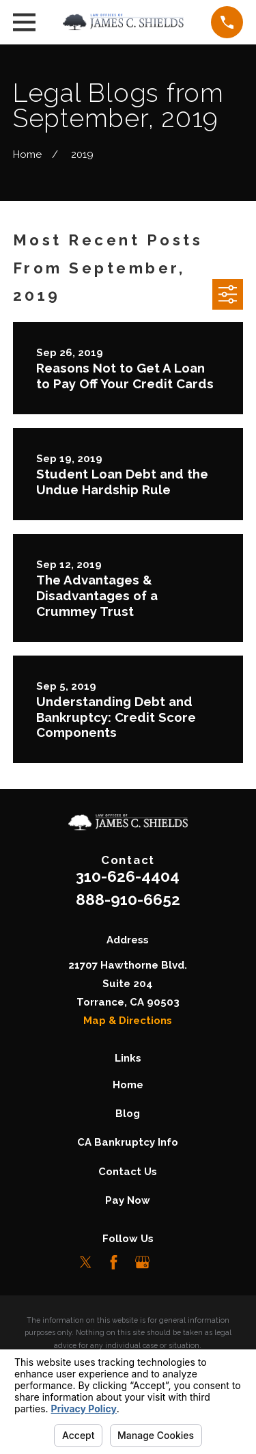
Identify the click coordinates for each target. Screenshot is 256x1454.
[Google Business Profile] (142, 1262)
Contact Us (127, 1172)
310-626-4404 (128, 876)
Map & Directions (127, 1020)
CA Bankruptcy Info (127, 1142)
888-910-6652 (128, 899)
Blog (127, 1113)
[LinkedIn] (170, 1262)
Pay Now (127, 1200)
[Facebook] (113, 1262)
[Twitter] (86, 1262)
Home (128, 1085)
